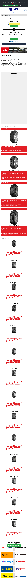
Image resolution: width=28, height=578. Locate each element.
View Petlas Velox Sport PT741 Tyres (14, 545)
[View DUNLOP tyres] (20, 555)
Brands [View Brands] (6, 15)
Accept (6, 5)
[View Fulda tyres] (20, 562)
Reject (14, 5)
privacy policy (14, 3)
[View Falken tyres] (7, 562)
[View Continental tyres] (7, 555)
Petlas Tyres (7, 55)
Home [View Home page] (2, 15)
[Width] (5, 36)
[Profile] (11, 36)
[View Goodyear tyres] (7, 569)
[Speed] (23, 36)
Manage (21, 5)
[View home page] (14, 9)
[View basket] (24, 10)
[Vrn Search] (14, 24)
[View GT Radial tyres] (20, 569)
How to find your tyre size (14, 41)
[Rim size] (17, 36)
